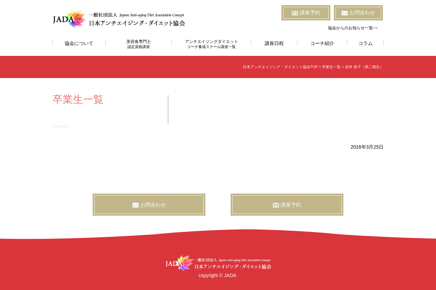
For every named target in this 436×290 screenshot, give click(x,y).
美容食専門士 (138, 44)
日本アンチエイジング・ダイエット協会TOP (280, 67)
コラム (365, 43)
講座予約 (306, 12)
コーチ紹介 (322, 43)
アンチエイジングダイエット (211, 44)
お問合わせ (358, 12)
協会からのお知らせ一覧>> (353, 28)
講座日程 (274, 43)
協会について (79, 43)
